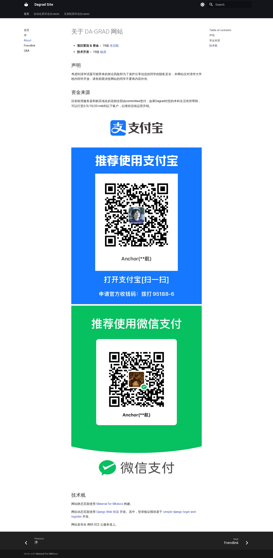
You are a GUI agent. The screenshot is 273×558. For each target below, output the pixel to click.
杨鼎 (103, 52)
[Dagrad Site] (26, 4)
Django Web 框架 (107, 512)
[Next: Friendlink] (235, 541)
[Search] (229, 4)
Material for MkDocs (47, 553)
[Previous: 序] (35, 541)
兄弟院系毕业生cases (76, 13)
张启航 (114, 45)
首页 (26, 13)
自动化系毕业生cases (46, 13)
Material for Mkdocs (109, 504)
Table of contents (220, 30)
